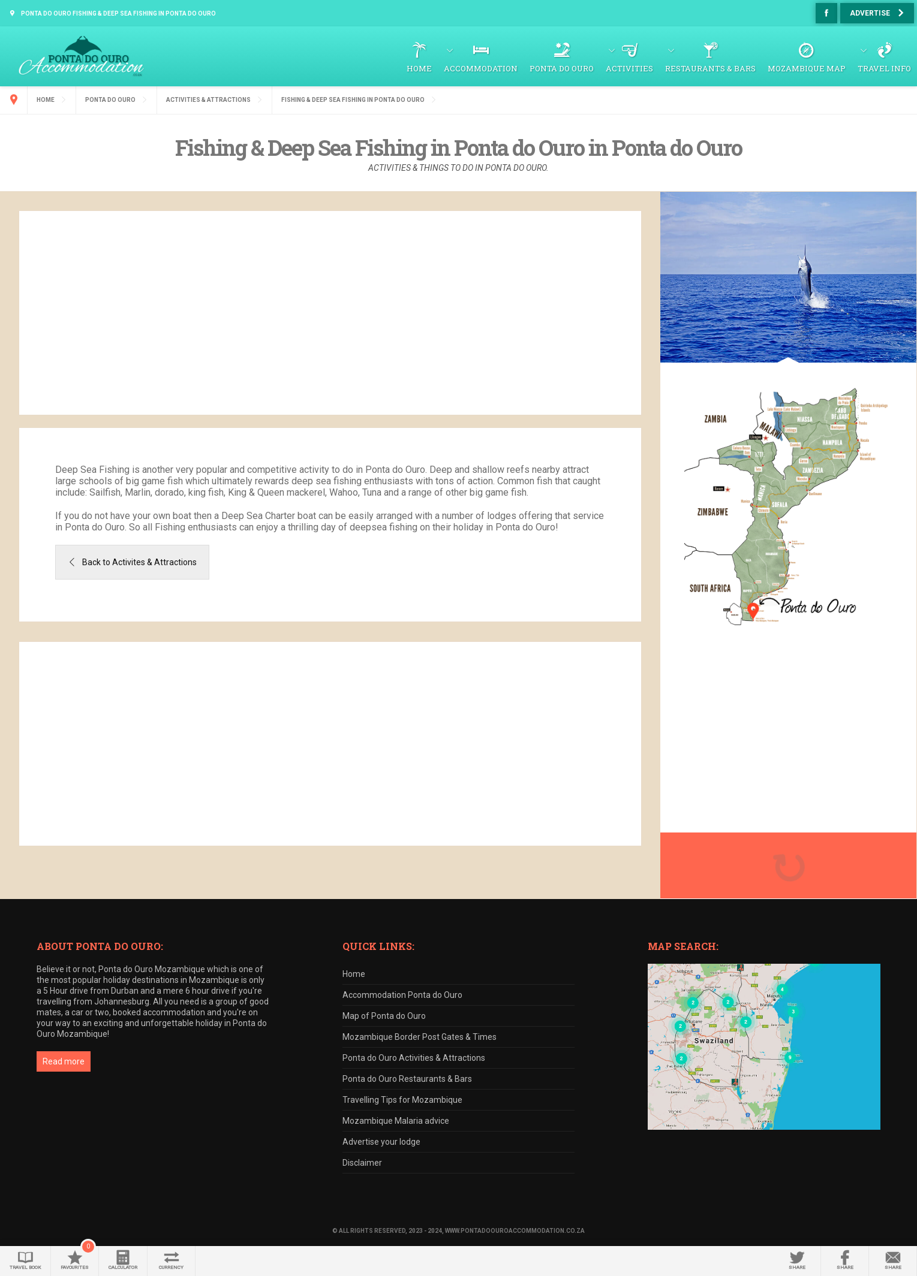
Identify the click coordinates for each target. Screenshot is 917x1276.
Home (419, 68)
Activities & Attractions (208, 99)
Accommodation (481, 68)
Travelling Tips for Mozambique (402, 1100)
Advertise (870, 13)
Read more (64, 1061)
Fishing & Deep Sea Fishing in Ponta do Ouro (353, 99)
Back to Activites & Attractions (139, 562)
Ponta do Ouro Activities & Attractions (413, 1058)
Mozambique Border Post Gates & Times (419, 1037)
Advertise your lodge (381, 1142)
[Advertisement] (330, 313)
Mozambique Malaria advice (395, 1121)
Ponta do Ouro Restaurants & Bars (407, 1079)
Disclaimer (362, 1163)
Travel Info (884, 68)
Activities (629, 68)
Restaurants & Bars (710, 68)
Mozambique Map (807, 68)
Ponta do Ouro (562, 68)
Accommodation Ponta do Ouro (402, 995)
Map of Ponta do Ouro (384, 1016)
